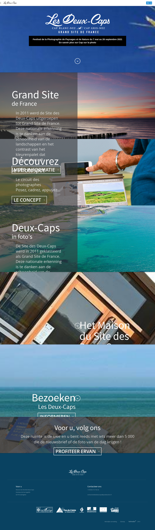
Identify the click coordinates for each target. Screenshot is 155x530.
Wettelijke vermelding (111, 521)
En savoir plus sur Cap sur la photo (77, 42)
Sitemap (122, 521)
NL (148, 3)
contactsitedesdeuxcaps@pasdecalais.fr (99, 495)
